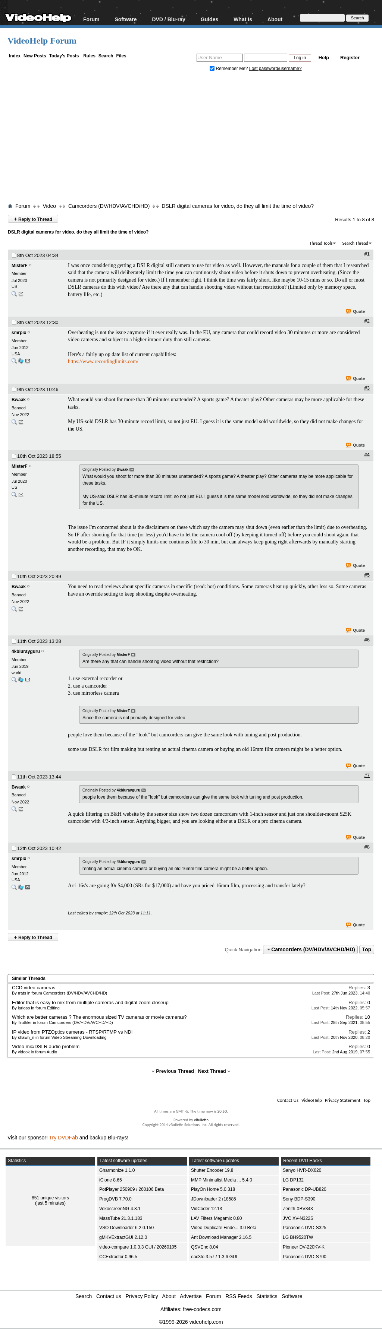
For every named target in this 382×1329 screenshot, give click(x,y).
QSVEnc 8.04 (204, 1247)
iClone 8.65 (110, 1180)
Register (350, 57)
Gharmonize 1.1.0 (117, 1170)
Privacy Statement (342, 1100)
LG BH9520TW (298, 1237)
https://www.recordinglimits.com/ (103, 361)
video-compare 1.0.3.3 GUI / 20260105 (137, 1247)
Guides (209, 19)
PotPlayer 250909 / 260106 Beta (131, 1189)
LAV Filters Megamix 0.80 (216, 1218)
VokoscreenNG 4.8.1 (120, 1208)
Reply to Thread (33, 219)
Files (121, 55)
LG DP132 (293, 1180)
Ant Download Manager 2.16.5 (221, 1237)
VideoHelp (311, 1100)
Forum (91, 19)
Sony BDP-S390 (299, 1199)
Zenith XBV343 (298, 1208)
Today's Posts (64, 55)
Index (15, 55)
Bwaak (19, 399)
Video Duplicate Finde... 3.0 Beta (223, 1227)
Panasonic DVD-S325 (304, 1227)
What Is (243, 19)
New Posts (35, 55)
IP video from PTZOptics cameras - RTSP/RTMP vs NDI (72, 1032)
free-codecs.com (202, 1309)
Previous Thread (175, 1071)
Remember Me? (229, 68)
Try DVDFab (63, 1138)
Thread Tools (321, 243)
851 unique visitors (50, 1197)
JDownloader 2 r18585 (213, 1199)
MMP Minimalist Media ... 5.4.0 (221, 1180)
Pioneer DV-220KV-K (304, 1247)
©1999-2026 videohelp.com (191, 1322)
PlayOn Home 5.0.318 (213, 1189)
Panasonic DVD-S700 (304, 1256)
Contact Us (287, 1100)
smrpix (19, 332)
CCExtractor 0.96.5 (118, 1256)
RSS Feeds (238, 1296)
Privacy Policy (142, 1296)
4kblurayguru (26, 651)
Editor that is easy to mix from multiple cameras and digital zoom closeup (90, 1002)
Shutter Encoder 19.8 (212, 1170)
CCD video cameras (33, 987)
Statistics (267, 1296)
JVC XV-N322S (298, 1218)
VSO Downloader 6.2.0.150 (126, 1227)
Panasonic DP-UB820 (304, 1189)
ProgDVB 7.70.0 (115, 1199)
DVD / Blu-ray (168, 19)
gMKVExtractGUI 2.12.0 (123, 1237)
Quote (356, 312)
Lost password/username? (275, 68)
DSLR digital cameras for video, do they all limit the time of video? (238, 206)
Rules (89, 55)
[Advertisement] (194, 139)
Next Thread (212, 1071)
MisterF (20, 265)
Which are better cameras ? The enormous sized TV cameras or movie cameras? (99, 1017)
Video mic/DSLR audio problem (45, 1046)
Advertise (190, 1296)
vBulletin (201, 1119)
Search (105, 55)
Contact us (108, 1296)
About (274, 19)
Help (324, 57)
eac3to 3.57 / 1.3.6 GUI (214, 1256)
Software (126, 19)
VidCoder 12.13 (206, 1208)
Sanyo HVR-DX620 (302, 1170)
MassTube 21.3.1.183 (121, 1218)
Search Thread (355, 243)
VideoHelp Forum (41, 40)
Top (367, 949)
